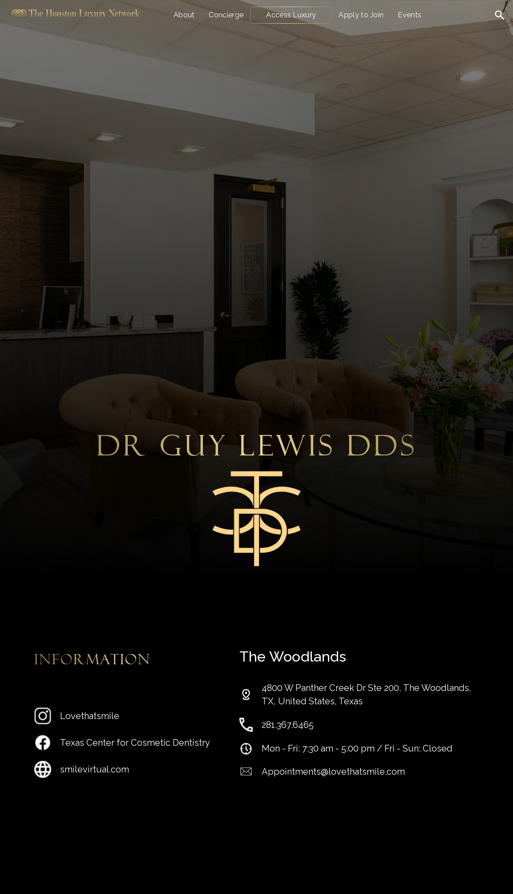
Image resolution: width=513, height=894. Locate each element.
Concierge (226, 15)
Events (409, 15)
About (184, 15)
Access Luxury (291, 15)
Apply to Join (361, 15)
